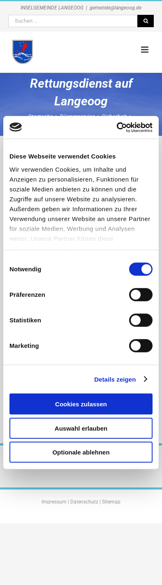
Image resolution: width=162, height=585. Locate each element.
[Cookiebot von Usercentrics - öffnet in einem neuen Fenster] (117, 127)
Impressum (54, 502)
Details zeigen (115, 378)
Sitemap (111, 502)
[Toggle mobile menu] (145, 49)
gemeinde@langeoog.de (115, 8)
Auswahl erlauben (81, 427)
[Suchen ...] (72, 21)
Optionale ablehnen (80, 452)
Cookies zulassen (81, 404)
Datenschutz (84, 502)
